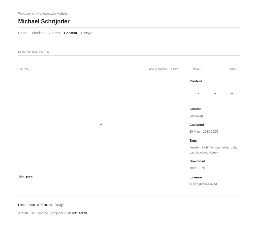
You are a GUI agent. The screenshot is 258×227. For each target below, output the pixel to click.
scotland (202, 152)
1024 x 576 (197, 168)
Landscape (197, 116)
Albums (54, 33)
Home (22, 33)
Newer (196, 68)
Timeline (37, 33)
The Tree (44, 51)
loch (205, 147)
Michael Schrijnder (44, 21)
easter (195, 147)
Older (233, 68)
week (214, 152)
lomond (215, 147)
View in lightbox (157, 68)
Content (70, 33)
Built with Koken (76, 213)
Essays (86, 33)
